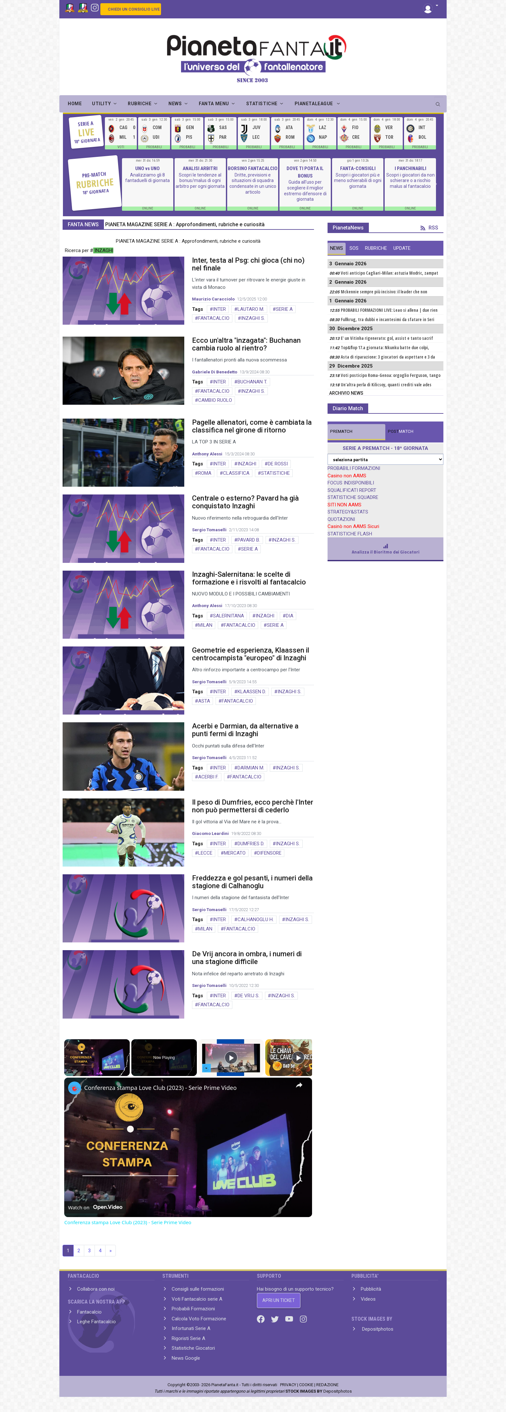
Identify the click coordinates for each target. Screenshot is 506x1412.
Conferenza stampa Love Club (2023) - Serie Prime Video (160, 1088)
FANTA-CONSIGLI (358, 168)
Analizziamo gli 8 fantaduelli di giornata (147, 177)
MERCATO (235, 853)
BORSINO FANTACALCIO (253, 168)
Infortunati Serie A (191, 1328)
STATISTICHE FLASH (350, 534)
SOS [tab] (354, 248)
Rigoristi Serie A (188, 1338)
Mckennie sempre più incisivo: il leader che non (384, 292)
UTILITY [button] (101, 103)
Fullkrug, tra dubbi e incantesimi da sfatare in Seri (387, 319)
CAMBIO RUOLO (215, 400)
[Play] (231, 1057)
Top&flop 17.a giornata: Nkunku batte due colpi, (385, 347)
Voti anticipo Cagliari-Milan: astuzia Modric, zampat (389, 273)
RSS (429, 228)
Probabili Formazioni (193, 1309)
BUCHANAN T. (252, 382)
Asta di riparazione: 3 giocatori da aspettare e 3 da (388, 357)
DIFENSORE (269, 853)
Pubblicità (371, 1289)
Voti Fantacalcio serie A (197, 1299)
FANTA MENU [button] (214, 103)
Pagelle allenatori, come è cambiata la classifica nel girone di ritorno (252, 426)
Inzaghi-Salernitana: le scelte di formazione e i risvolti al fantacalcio (249, 578)
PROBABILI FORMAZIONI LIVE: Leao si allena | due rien (389, 310)
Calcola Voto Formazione (199, 1319)
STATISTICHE (275, 473)
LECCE (205, 853)
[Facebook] (261, 1319)
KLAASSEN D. (252, 692)
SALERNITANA (228, 616)
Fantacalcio (89, 1312)
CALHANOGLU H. (256, 919)
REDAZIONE (327, 1384)
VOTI (120, 147)
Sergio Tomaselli (209, 529)
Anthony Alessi (207, 454)
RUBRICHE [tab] (376, 248)
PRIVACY (288, 1384)
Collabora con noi (96, 1289)
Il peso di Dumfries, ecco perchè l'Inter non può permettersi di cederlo (252, 806)
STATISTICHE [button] (262, 103)
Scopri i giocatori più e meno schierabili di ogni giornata (357, 180)
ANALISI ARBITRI (200, 168)
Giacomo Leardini (210, 833)
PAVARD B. (249, 540)
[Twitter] (275, 1319)
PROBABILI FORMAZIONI (354, 468)
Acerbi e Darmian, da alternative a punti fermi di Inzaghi (245, 730)
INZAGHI (247, 464)
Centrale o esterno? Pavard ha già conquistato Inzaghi (245, 502)
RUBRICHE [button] (139, 103)
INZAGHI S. (253, 318)
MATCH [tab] (341, 431)
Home (75, 103)
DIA (289, 616)
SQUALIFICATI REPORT (352, 490)
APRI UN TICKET (278, 1300)
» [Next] (110, 1251)
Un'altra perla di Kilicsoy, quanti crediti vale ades (386, 385)
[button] (430, 6)
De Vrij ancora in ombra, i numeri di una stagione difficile (247, 958)
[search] (438, 102)
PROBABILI (154, 147)
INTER (219, 309)
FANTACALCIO (213, 318)
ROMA (204, 473)
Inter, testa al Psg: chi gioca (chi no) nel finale (248, 264)
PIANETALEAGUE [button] (314, 103)
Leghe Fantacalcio (96, 1322)
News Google (186, 1358)
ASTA (204, 701)
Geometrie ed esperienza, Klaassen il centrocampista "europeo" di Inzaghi (250, 654)
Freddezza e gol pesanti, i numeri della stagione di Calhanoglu (252, 882)
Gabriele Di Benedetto (214, 372)
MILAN (205, 625)
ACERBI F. (208, 777)
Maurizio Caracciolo (213, 299)
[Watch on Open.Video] (95, 1207)
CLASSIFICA (236, 473)
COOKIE (306, 1384)
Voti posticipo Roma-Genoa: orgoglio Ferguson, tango (390, 375)
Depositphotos (377, 1329)
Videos (368, 1299)
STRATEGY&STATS (348, 512)
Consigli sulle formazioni (198, 1289)
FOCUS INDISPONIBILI (351, 483)
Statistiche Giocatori (193, 1348)
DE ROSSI (278, 464)
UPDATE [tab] (401, 248)
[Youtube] (289, 1319)
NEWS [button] (175, 103)
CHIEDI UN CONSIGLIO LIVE (134, 9)
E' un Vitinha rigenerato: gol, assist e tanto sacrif (387, 338)
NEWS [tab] (336, 248)
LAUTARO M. (251, 309)
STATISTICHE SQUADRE (353, 497)
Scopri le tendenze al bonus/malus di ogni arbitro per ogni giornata (200, 180)
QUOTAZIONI (341, 519)
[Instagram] (94, 7)
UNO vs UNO (147, 168)
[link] (74, 1088)
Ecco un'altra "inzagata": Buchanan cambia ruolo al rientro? (246, 344)
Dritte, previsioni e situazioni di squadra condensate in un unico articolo (252, 183)
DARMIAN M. (251, 768)
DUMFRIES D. (251, 844)
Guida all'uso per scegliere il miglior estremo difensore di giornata (305, 190)
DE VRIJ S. (248, 996)
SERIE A (284, 309)
